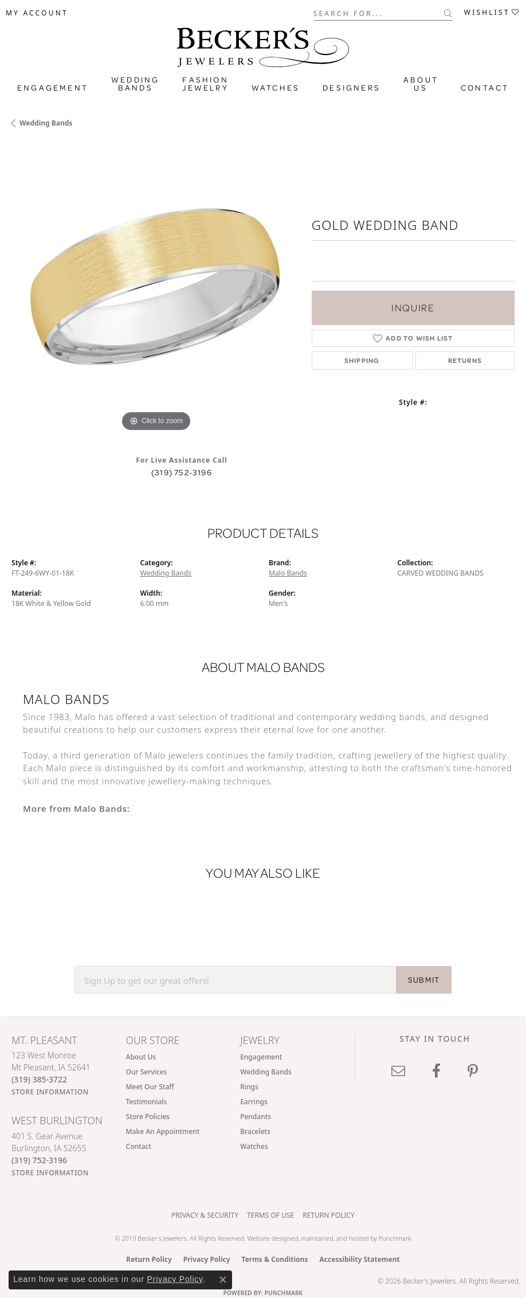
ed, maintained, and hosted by (335, 1238)
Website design (269, 1238)
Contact (485, 87)
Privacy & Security (204, 1215)
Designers (351, 87)
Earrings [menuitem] (254, 1102)
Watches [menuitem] (254, 1146)
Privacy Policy (206, 1259)
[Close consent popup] (222, 1279)
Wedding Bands (135, 83)
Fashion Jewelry (205, 83)
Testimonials (146, 1102)
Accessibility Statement (359, 1259)
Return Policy (329, 1215)
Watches (276, 87)
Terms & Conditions (275, 1259)
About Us (420, 83)
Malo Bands (288, 573)
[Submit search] (448, 13)
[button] (37, 13)
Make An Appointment (163, 1131)
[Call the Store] (39, 1079)
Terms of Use (270, 1215)
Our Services (146, 1072)
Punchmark (395, 1238)
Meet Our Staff (150, 1087)
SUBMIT (423, 980)
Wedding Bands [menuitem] (266, 1072)
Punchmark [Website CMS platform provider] (284, 1293)
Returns (465, 360)
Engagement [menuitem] (261, 1057)
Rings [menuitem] (249, 1087)
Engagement (52, 87)
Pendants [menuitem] (255, 1116)
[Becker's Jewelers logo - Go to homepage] (263, 44)
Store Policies (148, 1116)
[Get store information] (50, 1092)
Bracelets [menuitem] (255, 1131)
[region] (155, 290)
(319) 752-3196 (181, 472)
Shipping (362, 360)
